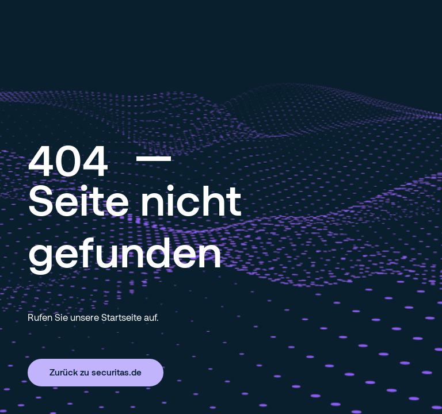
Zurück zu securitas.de (95, 372)
